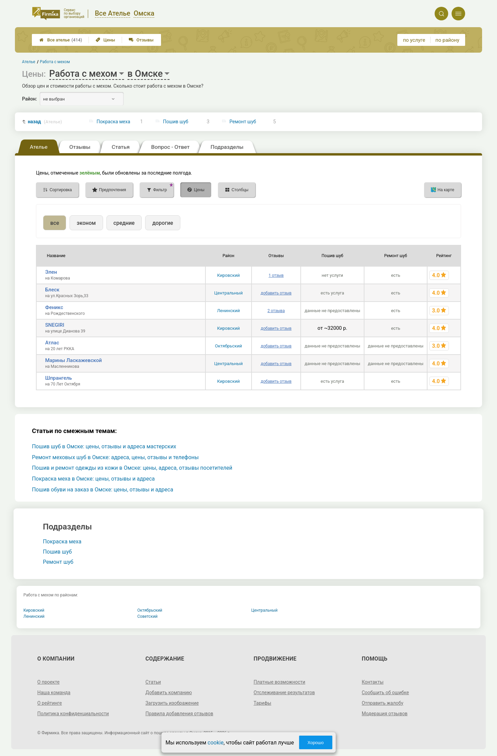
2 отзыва (276, 310)
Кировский (228, 275)
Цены (105, 39)
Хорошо (315, 742)
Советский (147, 616)
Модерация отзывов (384, 713)
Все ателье (60, 39)
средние (124, 223)
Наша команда (54, 692)
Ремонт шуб (243, 121)
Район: (29, 99)
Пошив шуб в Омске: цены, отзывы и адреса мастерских (104, 446)
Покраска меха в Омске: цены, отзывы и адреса (93, 478)
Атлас (52, 343)
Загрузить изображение (172, 703)
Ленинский (228, 310)
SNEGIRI (54, 325)
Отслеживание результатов (284, 692)
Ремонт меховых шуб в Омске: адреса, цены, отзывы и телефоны (115, 457)
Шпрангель (58, 378)
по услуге (414, 40)
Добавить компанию (168, 692)
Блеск (52, 290)
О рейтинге (49, 703)
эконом (86, 223)
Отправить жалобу (382, 703)
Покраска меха (113, 121)
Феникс (54, 307)
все (54, 223)
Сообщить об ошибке (385, 692)
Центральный (228, 292)
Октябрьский (228, 345)
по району (447, 40)
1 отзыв (276, 275)
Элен (51, 272)
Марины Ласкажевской (73, 360)
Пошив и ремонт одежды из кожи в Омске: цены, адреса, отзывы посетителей (132, 468)
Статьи (153, 682)
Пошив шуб (175, 121)
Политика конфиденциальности (73, 713)
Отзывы (141, 39)
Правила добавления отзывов (179, 713)
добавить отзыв (276, 293)
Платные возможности (279, 682)
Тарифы (262, 703)
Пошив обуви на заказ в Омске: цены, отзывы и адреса (102, 489)
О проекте (48, 682)
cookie (215, 742)
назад (45, 121)
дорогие (162, 223)
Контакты (372, 682)
